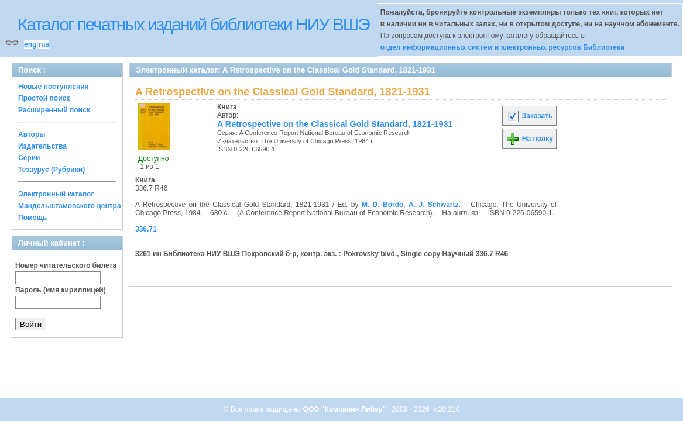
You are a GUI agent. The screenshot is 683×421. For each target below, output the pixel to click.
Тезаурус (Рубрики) (51, 169)
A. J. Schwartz (433, 205)
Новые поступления (53, 86)
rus (43, 44)
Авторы (32, 134)
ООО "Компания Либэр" (345, 409)
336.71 (146, 229)
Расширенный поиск (54, 110)
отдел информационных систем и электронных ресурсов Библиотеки (502, 47)
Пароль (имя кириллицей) (60, 290)
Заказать (529, 116)
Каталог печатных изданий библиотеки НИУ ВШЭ (193, 24)
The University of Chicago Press (306, 140)
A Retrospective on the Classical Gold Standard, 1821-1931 (335, 124)
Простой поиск (44, 98)
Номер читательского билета (65, 265)
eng (30, 44)
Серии (29, 158)
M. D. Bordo (382, 205)
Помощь (32, 217)
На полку (529, 138)
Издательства (42, 146)
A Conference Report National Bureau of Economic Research (325, 132)
